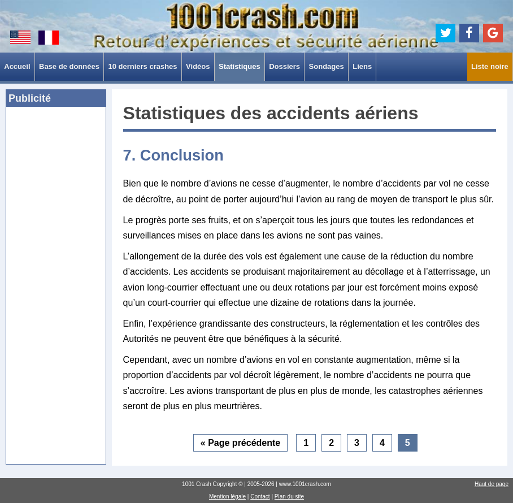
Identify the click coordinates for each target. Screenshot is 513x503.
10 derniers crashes (142, 66)
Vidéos (198, 66)
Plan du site (289, 496)
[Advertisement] (56, 288)
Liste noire (489, 66)
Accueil (17, 66)
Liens (362, 66)
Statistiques (239, 66)
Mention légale (227, 496)
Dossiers (284, 66)
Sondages (326, 66)
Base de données (69, 66)
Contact (259, 496)
